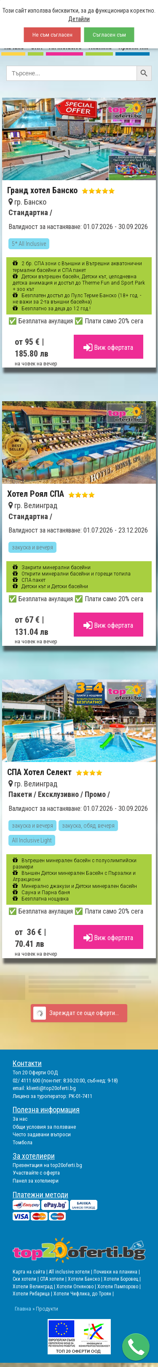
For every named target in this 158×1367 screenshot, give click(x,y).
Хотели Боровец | (122, 1279)
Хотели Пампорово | (119, 1287)
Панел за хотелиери (36, 1181)
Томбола (22, 1142)
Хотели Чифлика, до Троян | (84, 1294)
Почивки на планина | (117, 1272)
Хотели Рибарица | (33, 1294)
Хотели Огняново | (76, 1287)
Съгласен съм (109, 35)
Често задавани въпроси (42, 1134)
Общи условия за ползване (44, 1127)
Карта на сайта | (31, 1272)
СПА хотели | (54, 1279)
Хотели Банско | (86, 1279)
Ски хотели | (26, 1279)
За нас (20, 1119)
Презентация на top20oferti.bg (47, 1165)
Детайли (79, 19)
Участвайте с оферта (36, 1173)
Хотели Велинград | (34, 1287)
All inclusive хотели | (71, 1272)
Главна (23, 1308)
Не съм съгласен (52, 35)
